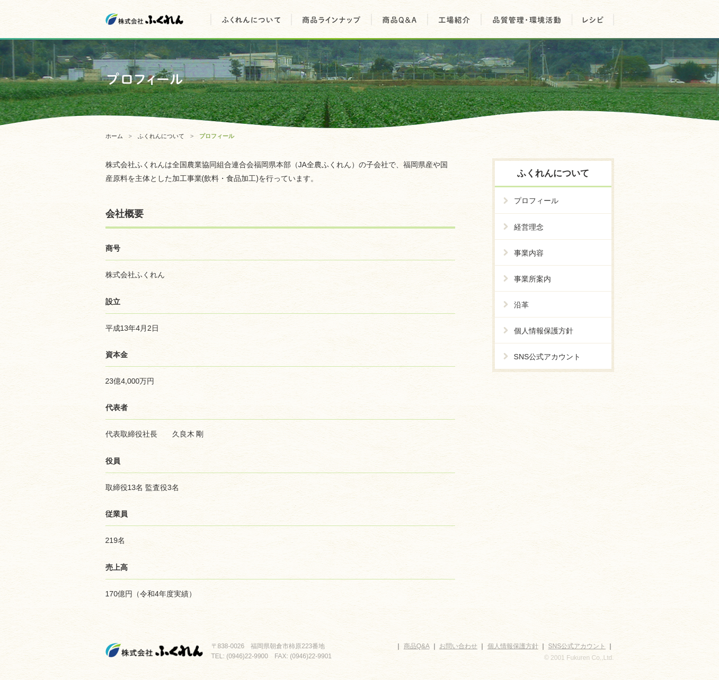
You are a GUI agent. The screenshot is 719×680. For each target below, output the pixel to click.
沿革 (521, 305)
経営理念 (529, 227)
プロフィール (536, 200)
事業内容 (529, 253)
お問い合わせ (458, 646)
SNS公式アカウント (547, 356)
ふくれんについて (161, 136)
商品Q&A (417, 646)
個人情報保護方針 (543, 331)
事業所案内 (532, 279)
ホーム (114, 136)
